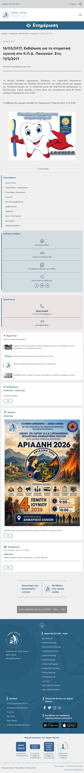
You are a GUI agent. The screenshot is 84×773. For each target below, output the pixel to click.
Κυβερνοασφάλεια (12, 226)
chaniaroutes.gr (48, 660)
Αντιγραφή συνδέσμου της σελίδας (42, 266)
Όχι (63, 609)
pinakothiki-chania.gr (51, 668)
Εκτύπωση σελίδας (42, 242)
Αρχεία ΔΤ (35, 33)
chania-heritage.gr (50, 664)
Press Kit (8, 197)
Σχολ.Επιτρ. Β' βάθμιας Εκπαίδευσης (49, 750)
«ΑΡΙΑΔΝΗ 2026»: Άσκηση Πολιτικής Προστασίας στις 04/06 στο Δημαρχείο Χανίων (33, 530)
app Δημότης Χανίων (51, 685)
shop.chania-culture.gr (51, 647)
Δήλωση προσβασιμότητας (18, 725)
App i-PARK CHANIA (51, 690)
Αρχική (4, 33)
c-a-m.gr (45, 681)
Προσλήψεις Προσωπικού (15, 192)
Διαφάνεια (9, 211)
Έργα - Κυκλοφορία (13, 216)
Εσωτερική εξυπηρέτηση (17, 708)
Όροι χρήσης (59, 766)
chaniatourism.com (50, 651)
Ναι (56, 609)
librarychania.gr (48, 672)
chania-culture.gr (49, 643)
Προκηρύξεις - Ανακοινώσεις (16, 188)
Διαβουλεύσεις (11, 206)
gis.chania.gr (47, 638)
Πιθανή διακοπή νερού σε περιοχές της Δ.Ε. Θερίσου (26, 557)
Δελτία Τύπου (24, 33)
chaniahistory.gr (49, 677)
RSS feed (11, 716)
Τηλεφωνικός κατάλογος (17, 703)
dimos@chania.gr (42, 325)
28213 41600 (42, 311)
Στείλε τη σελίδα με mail (42, 254)
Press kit (10, 712)
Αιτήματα (72, 4)
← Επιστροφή (42, 169)
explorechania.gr (49, 655)
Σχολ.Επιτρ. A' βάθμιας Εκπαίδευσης (35, 750)
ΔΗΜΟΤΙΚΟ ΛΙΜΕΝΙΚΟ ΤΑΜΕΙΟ (63, 750)
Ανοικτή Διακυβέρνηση (14, 202)
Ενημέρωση (13, 33)
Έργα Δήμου (10, 221)
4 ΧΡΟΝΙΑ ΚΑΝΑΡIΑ (10, 396)
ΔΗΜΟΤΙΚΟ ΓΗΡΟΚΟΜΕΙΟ (22, 749)
